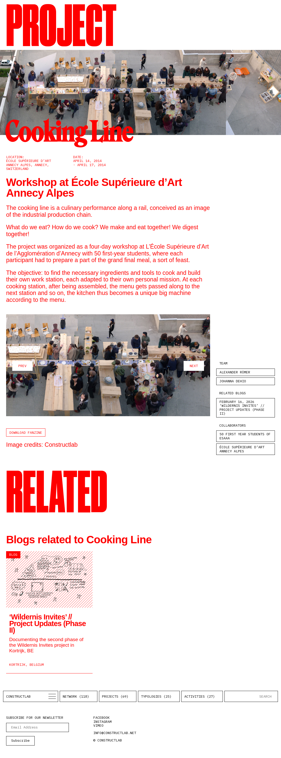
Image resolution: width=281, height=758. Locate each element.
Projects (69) (115, 696)
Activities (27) (199, 696)
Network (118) (76, 696)
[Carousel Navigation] (108, 366)
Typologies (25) (156, 696)
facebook (101, 717)
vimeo (98, 725)
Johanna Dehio (233, 381)
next (194, 365)
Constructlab (18, 696)
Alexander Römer (235, 372)
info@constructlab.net (114, 732)
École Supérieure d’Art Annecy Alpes (242, 449)
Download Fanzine (25, 432)
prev (22, 365)
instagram (102, 721)
